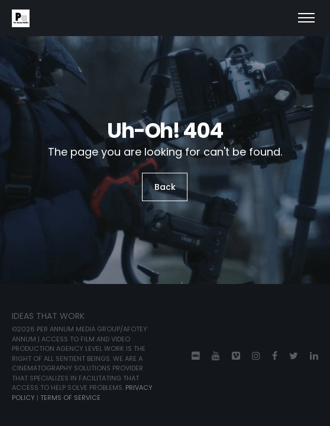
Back (165, 187)
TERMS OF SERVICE (70, 397)
